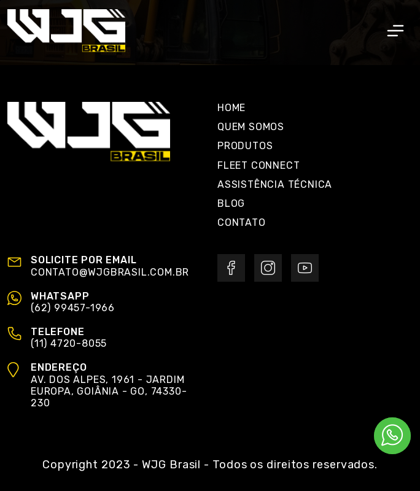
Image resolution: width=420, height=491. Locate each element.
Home (231, 108)
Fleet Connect (258, 165)
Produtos (245, 146)
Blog (231, 203)
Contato (241, 222)
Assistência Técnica (274, 184)
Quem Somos (250, 127)
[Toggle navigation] (395, 30)
